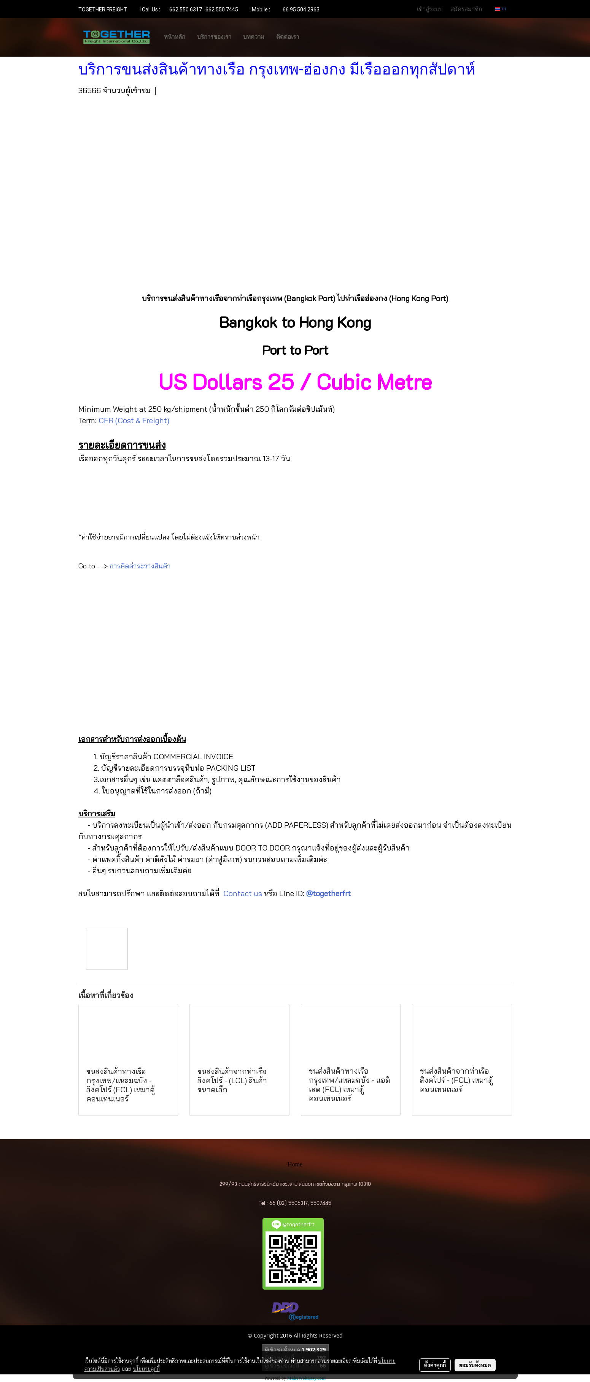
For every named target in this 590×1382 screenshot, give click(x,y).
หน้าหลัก (174, 36)
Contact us (242, 893)
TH (500, 9)
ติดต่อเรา (287, 36)
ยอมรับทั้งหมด (475, 1364)
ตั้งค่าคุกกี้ (435, 1364)
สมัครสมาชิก (466, 8)
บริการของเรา (214, 36)
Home (295, 1164)
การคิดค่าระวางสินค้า (140, 566)
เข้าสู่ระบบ (430, 8)
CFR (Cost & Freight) (134, 420)
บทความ (253, 36)
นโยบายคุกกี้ (146, 1368)
